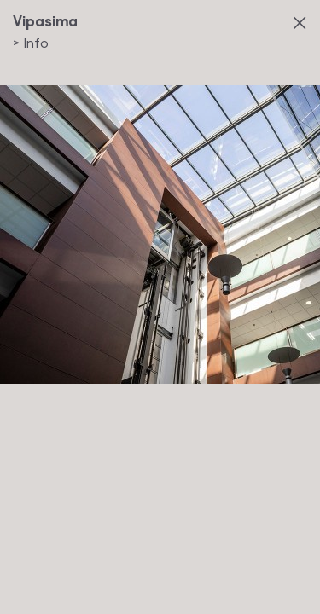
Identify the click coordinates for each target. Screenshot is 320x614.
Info (31, 42)
